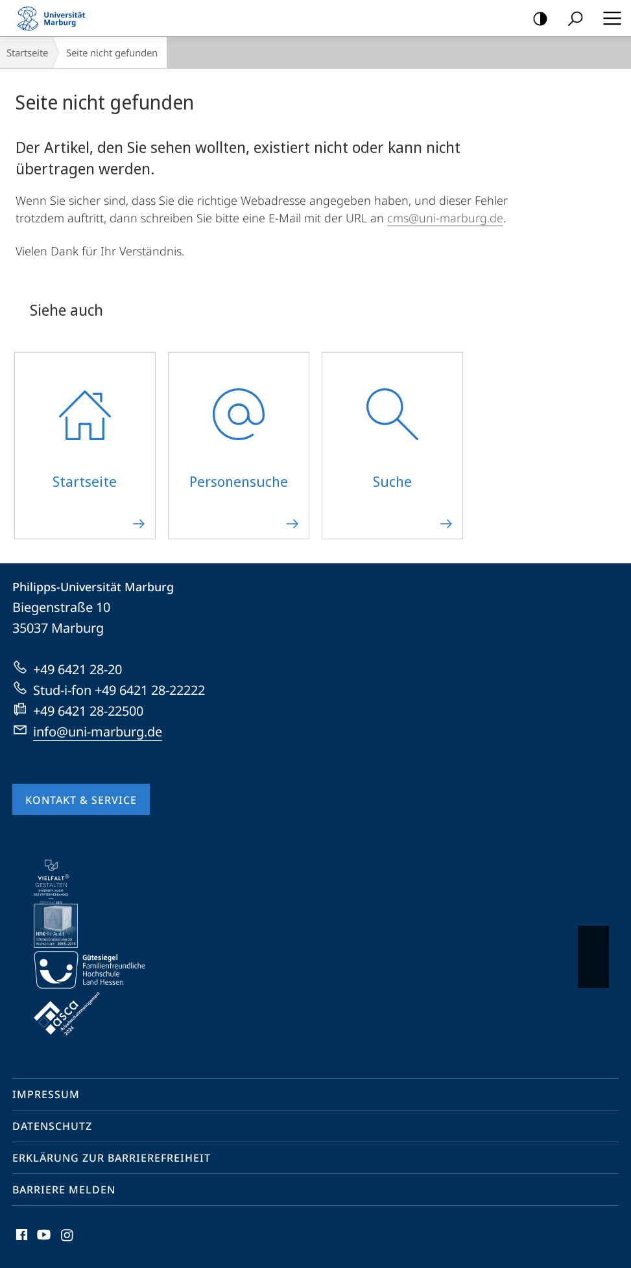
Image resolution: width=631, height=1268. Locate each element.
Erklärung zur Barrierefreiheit (111, 1158)
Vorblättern (592, 950)
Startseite (27, 52)
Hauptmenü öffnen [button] (608, 18)
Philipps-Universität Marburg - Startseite (55, 18)
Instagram (68, 1238)
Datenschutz (52, 1126)
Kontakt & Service (81, 800)
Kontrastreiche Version (536, 19)
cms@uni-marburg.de (445, 218)
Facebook (20, 1238)
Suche (571, 19)
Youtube (42, 1238)
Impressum (46, 1094)
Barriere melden (63, 1189)
